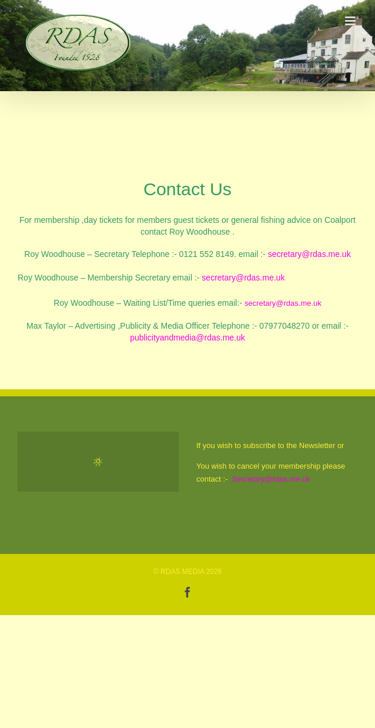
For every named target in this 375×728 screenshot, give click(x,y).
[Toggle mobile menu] (351, 21)
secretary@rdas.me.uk (309, 254)
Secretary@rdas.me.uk (271, 479)
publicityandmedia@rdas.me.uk (187, 337)
